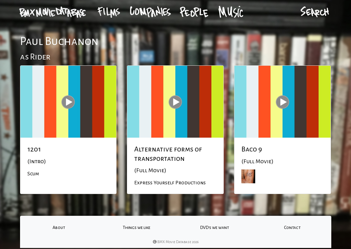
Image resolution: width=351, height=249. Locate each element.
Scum (33, 173)
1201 (34, 149)
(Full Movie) (150, 170)
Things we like (136, 227)
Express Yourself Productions (170, 182)
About (59, 227)
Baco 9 (251, 149)
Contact (292, 227)
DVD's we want (214, 227)
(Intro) (36, 161)
